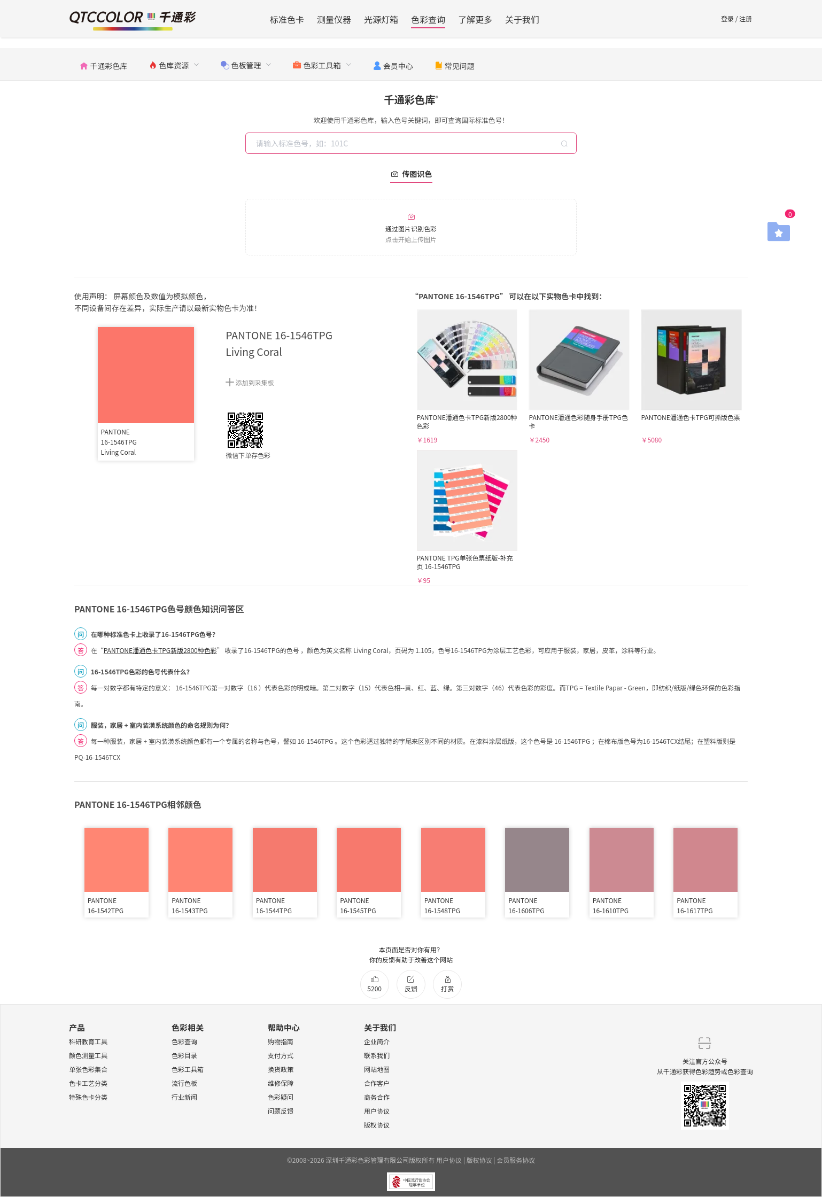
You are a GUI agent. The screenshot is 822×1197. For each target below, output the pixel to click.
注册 (745, 18)
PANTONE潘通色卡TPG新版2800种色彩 (160, 650)
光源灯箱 (381, 19)
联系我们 (377, 1055)
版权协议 (377, 1124)
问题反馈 (280, 1110)
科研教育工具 (88, 1041)
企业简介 (377, 1041)
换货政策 (280, 1069)
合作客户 (377, 1082)
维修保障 (280, 1082)
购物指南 (280, 1041)
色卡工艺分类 (88, 1082)
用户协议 (377, 1110)
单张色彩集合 (88, 1069)
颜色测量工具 (88, 1055)
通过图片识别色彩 (411, 228)
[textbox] (412, 143)
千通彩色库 (411, 99)
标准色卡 (287, 19)
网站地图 (377, 1069)
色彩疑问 (280, 1096)
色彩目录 (184, 1055)
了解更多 (475, 19)
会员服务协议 (516, 1159)
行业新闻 (184, 1096)
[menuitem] (103, 64)
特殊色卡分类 (88, 1096)
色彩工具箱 (188, 1069)
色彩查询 (428, 19)
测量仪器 (334, 19)
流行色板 (184, 1082)
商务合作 (377, 1096)
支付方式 (280, 1055)
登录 (727, 18)
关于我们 (522, 19)
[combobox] (412, 143)
